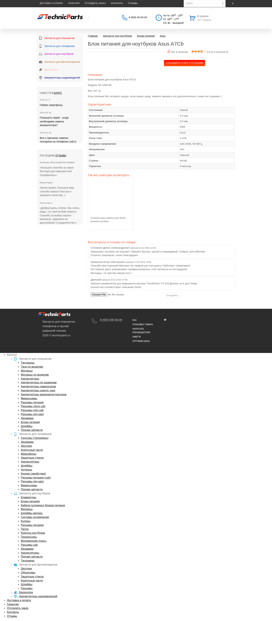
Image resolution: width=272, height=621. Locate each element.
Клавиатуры (28, 497)
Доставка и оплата (51, 3)
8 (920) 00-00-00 (138, 17)
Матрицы (27, 370)
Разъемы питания (32, 402)
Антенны (26, 469)
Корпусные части (32, 449)
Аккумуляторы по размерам (39, 382)
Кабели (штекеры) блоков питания (43, 505)
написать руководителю (141, 331)
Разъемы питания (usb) (36, 477)
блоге (58, 92)
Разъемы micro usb (33, 406)
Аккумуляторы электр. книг (38, 390)
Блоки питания (30, 422)
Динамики (27, 418)
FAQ (134, 320)
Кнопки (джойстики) (33, 473)
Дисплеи (26, 445)
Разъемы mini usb (32, 410)
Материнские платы (33, 540)
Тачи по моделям (32, 366)
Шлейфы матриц (31, 513)
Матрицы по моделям (35, 374)
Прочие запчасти (32, 429)
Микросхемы (29, 398)
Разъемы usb (29, 544)
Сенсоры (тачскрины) (34, 437)
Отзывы (132, 3)
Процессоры (29, 536)
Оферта (136, 337)
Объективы (28, 572)
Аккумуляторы (30, 378)
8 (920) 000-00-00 (111, 319)
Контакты (117, 3)
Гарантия (73, 3)
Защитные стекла (32, 457)
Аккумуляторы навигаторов (38, 386)
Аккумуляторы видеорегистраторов (43, 394)
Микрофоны (28, 453)
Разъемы (26, 588)
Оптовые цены (141, 341)
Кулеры (26, 521)
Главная (93, 35)
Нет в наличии (179, 51)
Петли (25, 529)
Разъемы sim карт (32, 414)
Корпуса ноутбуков (33, 532)
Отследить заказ (95, 3)
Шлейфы (26, 426)
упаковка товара (142, 325)
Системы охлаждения (35, 517)
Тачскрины (28, 362)
